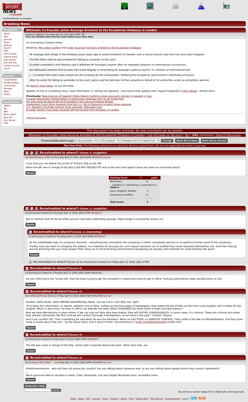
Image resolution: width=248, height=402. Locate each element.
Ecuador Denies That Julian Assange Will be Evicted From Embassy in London (72, 109)
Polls (6, 51)
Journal (107, 157)
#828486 (97, 296)
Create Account (12, 65)
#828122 (96, 213)
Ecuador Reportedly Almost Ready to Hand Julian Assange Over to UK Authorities (75, 98)
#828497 (93, 339)
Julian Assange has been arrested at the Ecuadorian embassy (104, 47)
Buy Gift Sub (10, 62)
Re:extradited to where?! (59, 152)
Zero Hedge (190, 91)
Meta (6, 91)
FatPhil (39, 34)
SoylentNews (12, 9)
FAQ (6, 36)
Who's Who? (10, 114)
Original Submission (36, 118)
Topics (7, 42)
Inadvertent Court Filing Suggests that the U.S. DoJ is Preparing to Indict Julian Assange (78, 104)
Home (73, 399)
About (7, 33)
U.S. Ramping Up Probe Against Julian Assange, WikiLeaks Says (64, 107)
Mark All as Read (187, 140)
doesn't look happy (41, 85)
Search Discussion (228, 135)
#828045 (97, 157)
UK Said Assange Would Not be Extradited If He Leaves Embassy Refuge (69, 101)
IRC (5, 108)
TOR (6, 123)
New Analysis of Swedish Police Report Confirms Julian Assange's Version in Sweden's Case (97, 96)
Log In (7, 68)
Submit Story (10, 57)
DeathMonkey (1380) (39, 157)
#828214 (99, 236)
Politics (7, 94)
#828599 (97, 362)
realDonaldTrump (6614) (41, 296)
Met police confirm (50, 47)
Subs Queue (10, 60)
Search (7, 48)
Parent (30, 173)
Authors (8, 45)
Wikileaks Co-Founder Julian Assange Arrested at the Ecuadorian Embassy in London (91, 30)
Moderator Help (35, 386)
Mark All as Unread (214, 140)
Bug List (8, 117)
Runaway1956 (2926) (40, 362)
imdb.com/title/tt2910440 (151, 322)
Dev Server (9, 120)
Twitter (7, 106)
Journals (8, 39)
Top (187, 135)
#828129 (96, 273)
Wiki (6, 111)
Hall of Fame (10, 54)
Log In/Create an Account (164, 135)
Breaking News (17, 24)
